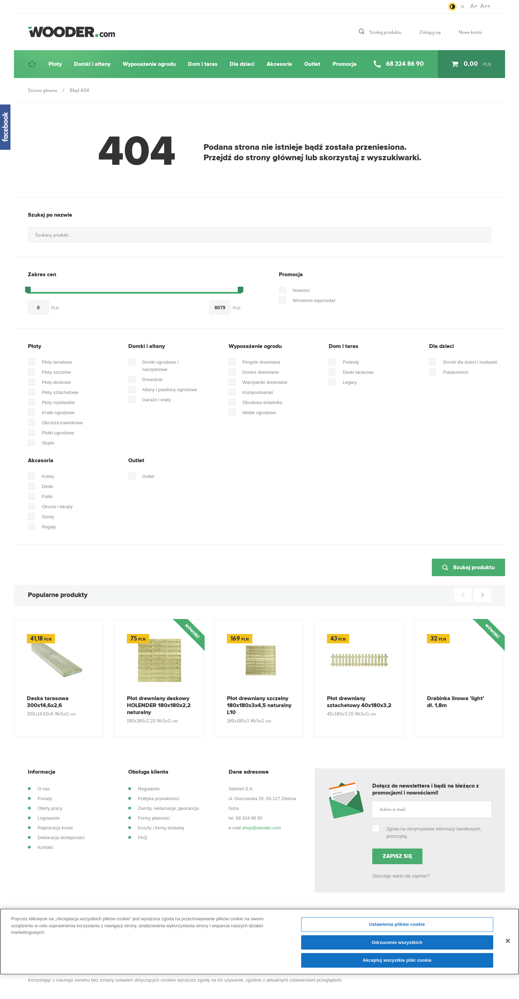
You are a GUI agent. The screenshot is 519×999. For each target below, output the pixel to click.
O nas (44, 788)
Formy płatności (154, 818)
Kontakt (45, 847)
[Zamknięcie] (508, 944)
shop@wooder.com (261, 827)
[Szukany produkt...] (259, 235)
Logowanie (49, 818)
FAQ (142, 837)
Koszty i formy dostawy (161, 827)
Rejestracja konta (55, 827)
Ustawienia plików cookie (397, 928)
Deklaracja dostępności (61, 837)
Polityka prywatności (158, 798)
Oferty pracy (50, 808)
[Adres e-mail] (431, 809)
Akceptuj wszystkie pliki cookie (397, 964)
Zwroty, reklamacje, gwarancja (168, 808)
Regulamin (149, 788)
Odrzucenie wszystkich (397, 945)
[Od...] (38, 308)
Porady (45, 798)
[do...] (219, 308)
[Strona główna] (32, 64)
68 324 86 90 (249, 818)
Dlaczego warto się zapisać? (401, 875)
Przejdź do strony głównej (253, 158)
